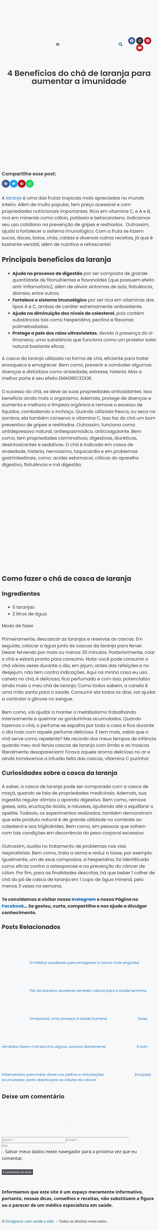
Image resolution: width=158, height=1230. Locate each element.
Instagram (84, 899)
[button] (58, 44)
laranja (14, 198)
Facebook (13, 906)
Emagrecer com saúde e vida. (30, 1225)
